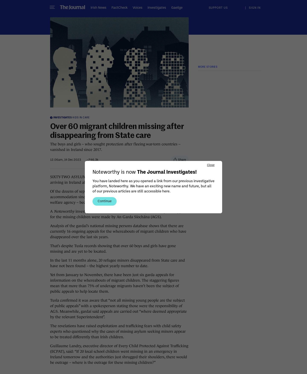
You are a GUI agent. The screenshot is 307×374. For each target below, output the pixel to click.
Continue (105, 201)
